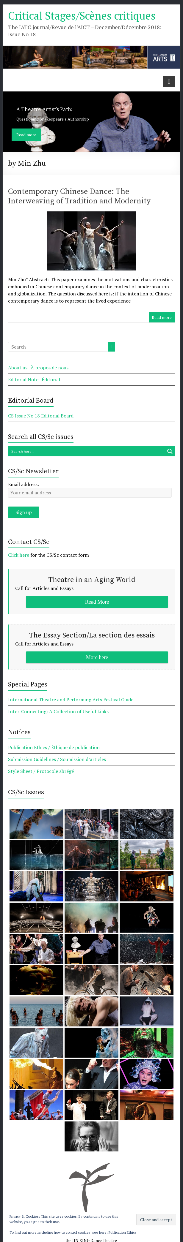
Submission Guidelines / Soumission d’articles (57, 759)
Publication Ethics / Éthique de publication (54, 747)
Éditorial (51, 379)
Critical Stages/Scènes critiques (82, 16)
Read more (26, 134)
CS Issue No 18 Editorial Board (40, 415)
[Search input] (86, 451)
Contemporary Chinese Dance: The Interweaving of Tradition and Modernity (79, 196)
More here (97, 657)
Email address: (23, 484)
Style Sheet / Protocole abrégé (41, 771)
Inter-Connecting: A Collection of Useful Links (58, 711)
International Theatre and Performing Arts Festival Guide (70, 699)
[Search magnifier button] (170, 451)
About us (17, 367)
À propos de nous (49, 367)
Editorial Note (23, 379)
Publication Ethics (123, 1232)
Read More (97, 602)
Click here (18, 555)
